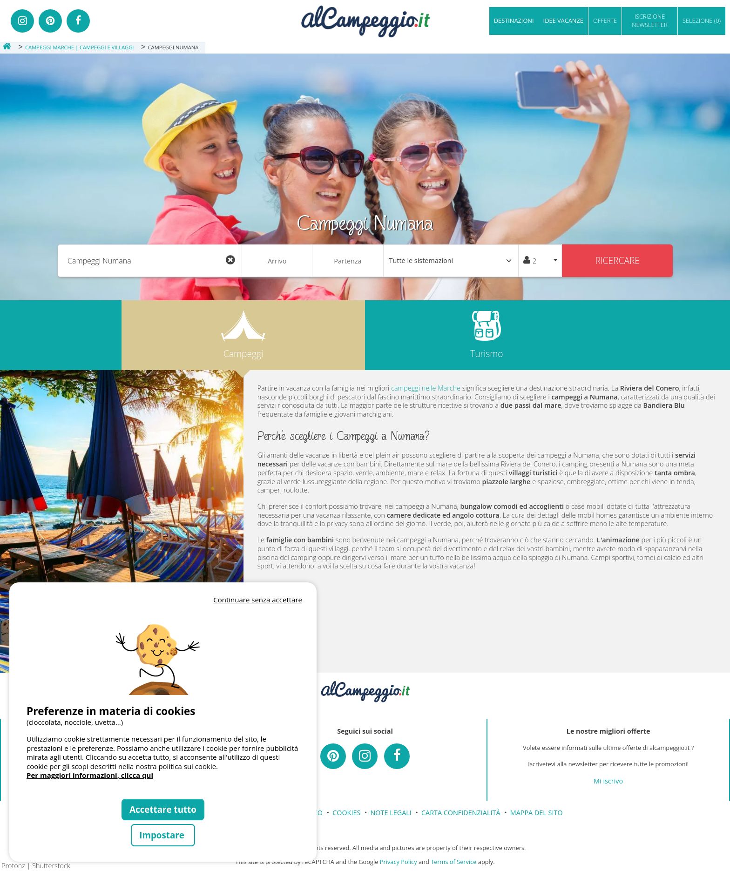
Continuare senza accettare (257, 599)
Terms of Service (453, 861)
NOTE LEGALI (391, 812)
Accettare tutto (162, 809)
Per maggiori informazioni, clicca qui (90, 775)
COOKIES (346, 812)
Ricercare (617, 260)
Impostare (162, 835)
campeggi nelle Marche (425, 388)
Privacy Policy (398, 861)
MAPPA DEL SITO (536, 812)
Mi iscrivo (608, 780)
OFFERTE (605, 20)
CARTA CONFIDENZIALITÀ (460, 812)
